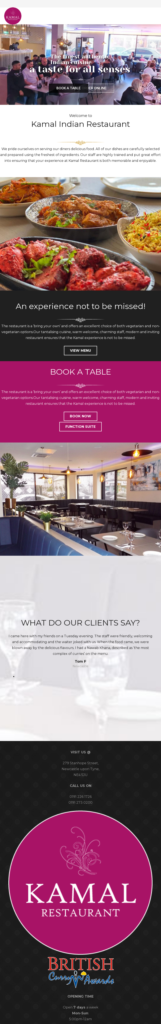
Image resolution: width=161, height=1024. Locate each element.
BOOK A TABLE (68, 88)
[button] (149, 16)
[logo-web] (12, 15)
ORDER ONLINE (94, 88)
